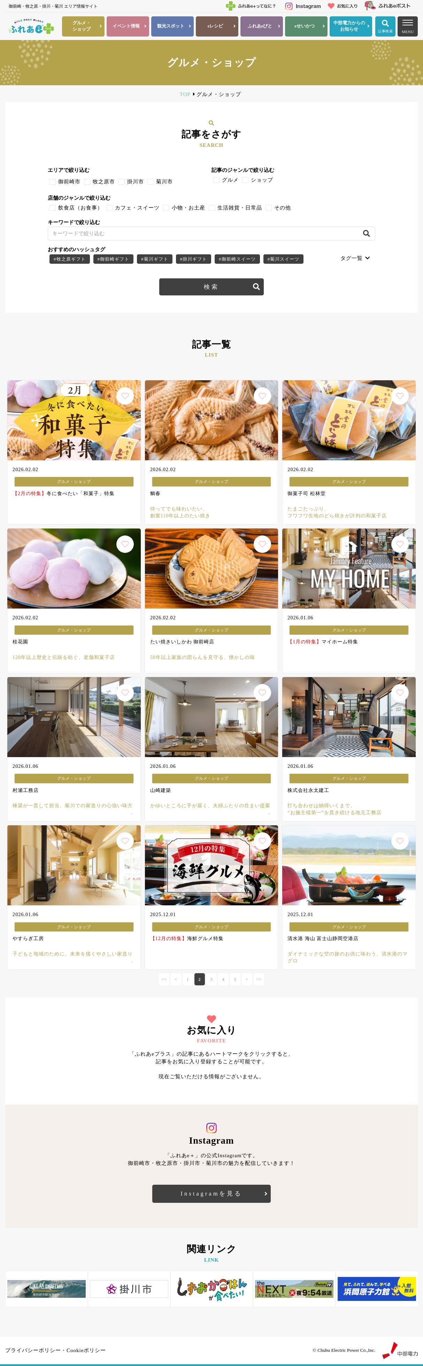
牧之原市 (104, 181)
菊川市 (164, 181)
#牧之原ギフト (70, 259)
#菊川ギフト (154, 259)
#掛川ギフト (193, 259)
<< (164, 979)
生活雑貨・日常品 (239, 208)
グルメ (230, 180)
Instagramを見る (212, 1193)
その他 (282, 208)
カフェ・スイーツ (137, 208)
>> (259, 979)
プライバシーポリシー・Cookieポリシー (55, 1350)
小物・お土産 (188, 208)
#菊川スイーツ (284, 259)
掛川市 (135, 181)
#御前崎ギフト (114, 259)
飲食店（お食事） (80, 208)
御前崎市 (69, 181)
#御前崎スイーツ (237, 259)
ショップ (262, 180)
